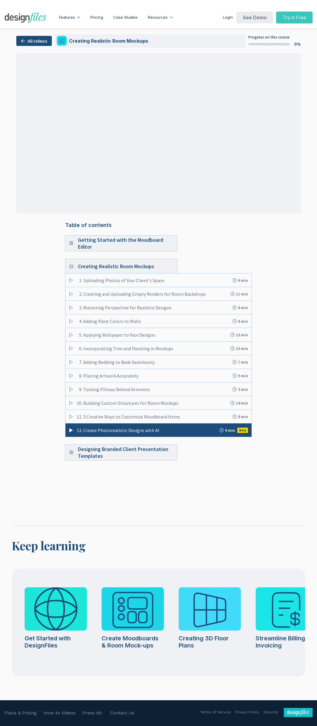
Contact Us (122, 713)
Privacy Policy (247, 712)
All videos (34, 41)
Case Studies (125, 17)
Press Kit (92, 713)
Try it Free (294, 17)
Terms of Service (215, 712)
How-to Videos (60, 713)
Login (228, 17)
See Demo (255, 17)
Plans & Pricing (20, 713)
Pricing (96, 17)
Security (270, 712)
